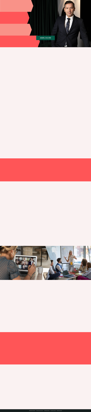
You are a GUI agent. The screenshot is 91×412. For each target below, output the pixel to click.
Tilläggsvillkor (47, 410)
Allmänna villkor (32, 410)
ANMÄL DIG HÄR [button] (45, 38)
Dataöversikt (59, 410)
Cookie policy (53, 410)
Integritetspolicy (39, 410)
